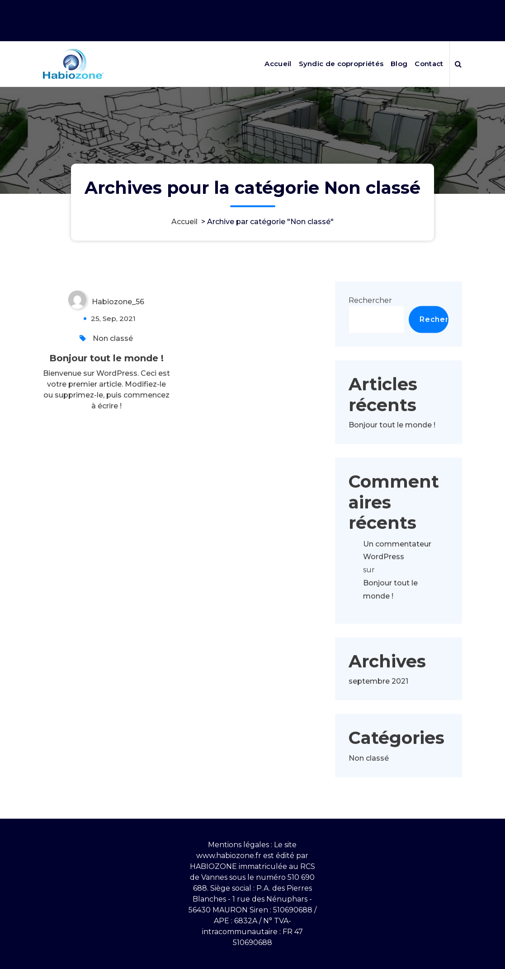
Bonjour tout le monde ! (106, 379)
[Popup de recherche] (458, 64)
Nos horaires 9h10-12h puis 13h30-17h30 (391, 8)
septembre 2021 (378, 703)
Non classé (113, 360)
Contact (429, 63)
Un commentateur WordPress (397, 572)
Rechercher (370, 322)
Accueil (277, 63)
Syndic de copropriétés (341, 63)
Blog (399, 63)
